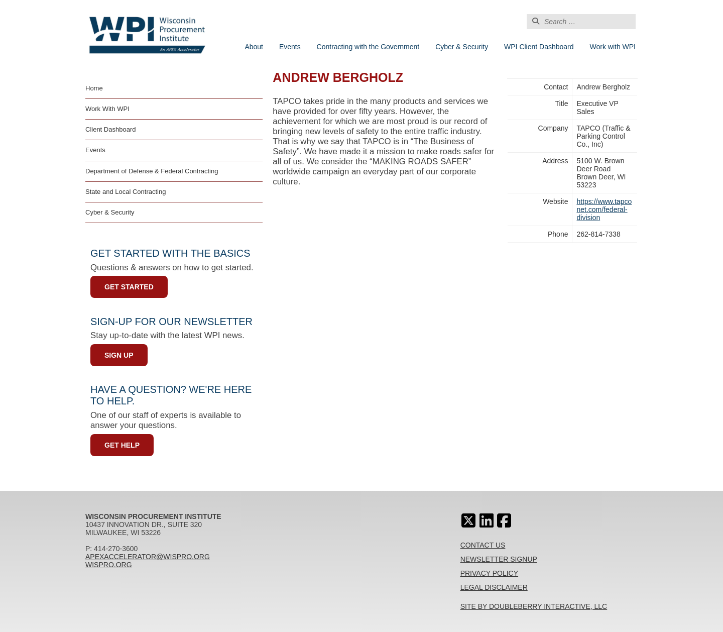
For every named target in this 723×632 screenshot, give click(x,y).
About (254, 47)
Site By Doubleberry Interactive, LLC (534, 606)
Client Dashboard (110, 129)
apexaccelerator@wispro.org (147, 557)
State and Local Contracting (125, 191)
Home (94, 88)
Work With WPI (107, 109)
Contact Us (483, 545)
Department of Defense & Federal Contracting (151, 171)
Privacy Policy (489, 573)
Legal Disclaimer (494, 587)
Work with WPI (612, 47)
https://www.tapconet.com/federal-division (604, 209)
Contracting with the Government (368, 47)
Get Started (129, 287)
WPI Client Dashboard (539, 47)
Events (290, 47)
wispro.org (108, 565)
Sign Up (119, 355)
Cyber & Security (461, 47)
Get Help (122, 445)
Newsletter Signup (498, 559)
